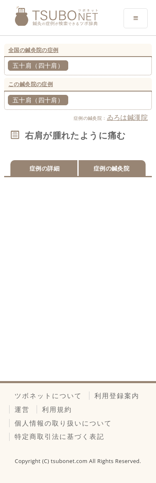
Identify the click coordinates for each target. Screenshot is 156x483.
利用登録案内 (116, 395)
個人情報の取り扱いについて (63, 423)
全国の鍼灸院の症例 (33, 50)
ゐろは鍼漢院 (127, 117)
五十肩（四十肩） (38, 65)
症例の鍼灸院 (111, 168)
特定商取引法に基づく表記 (59, 436)
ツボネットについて (48, 395)
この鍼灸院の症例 (30, 84)
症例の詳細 (44, 168)
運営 (22, 409)
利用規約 (57, 409)
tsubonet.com (70, 461)
